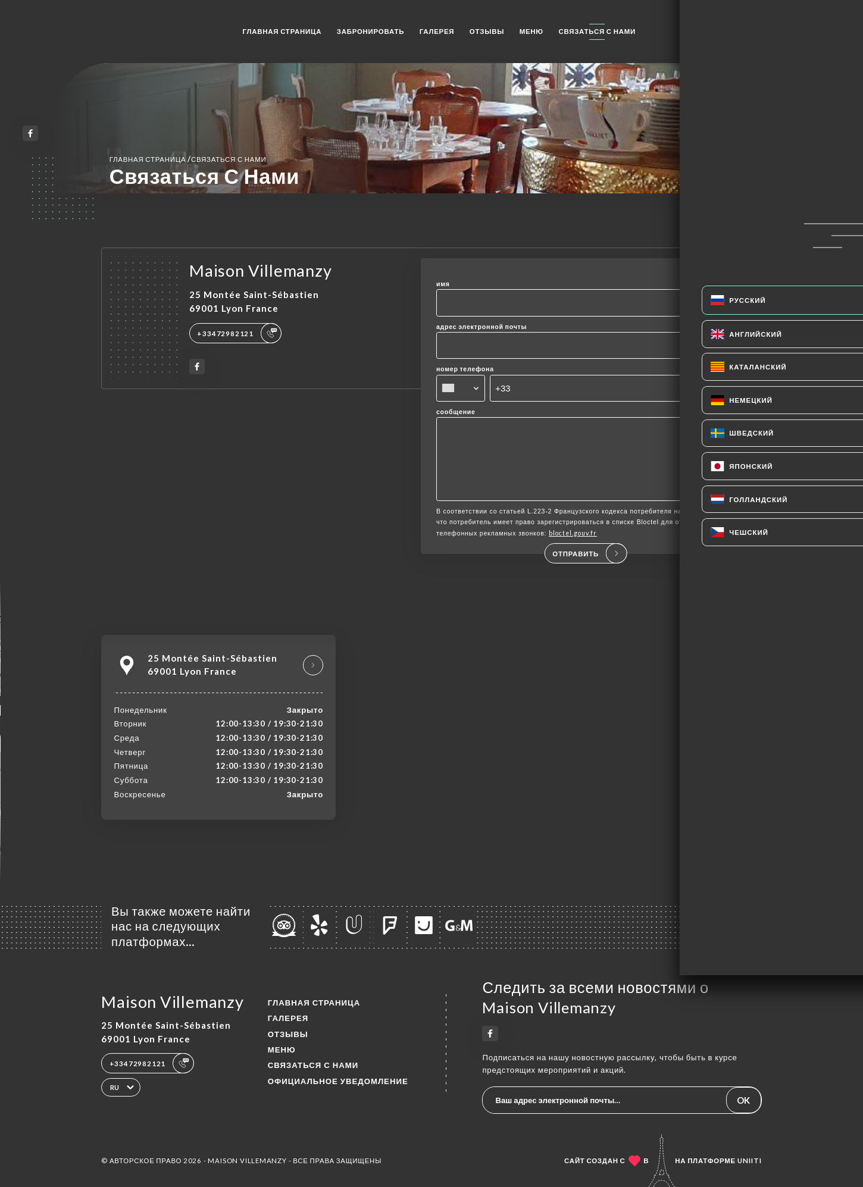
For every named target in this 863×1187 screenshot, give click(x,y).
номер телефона (465, 368)
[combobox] (460, 388)
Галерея (437, 31)
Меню (531, 31)
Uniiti (749, 1160)
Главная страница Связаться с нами (188, 159)
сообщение (456, 411)
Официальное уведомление (338, 1081)
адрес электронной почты (481, 326)
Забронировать (370, 31)
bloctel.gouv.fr (573, 549)
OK (743, 1100)
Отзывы (487, 31)
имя (443, 283)
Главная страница (281, 31)
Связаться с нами (597, 31)
